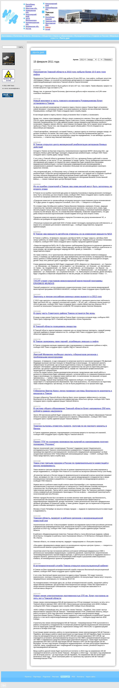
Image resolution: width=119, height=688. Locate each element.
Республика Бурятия (30, 5)
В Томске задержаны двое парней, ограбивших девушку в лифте (66, 341)
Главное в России (100, 36)
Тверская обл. (50, 21)
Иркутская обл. (31, 8)
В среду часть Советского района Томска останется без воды (64, 313)
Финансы (36, 36)
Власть (27, 36)
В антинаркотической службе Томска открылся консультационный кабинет (70, 565)
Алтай (47, 29)
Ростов (28, 29)
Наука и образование (63, 36)
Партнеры (37, 677)
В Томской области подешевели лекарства (54, 326)
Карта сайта (90, 677)
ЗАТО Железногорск (31, 19)
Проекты (28, 677)
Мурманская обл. (32, 26)
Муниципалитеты (82, 36)
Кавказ (48, 27)
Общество (46, 36)
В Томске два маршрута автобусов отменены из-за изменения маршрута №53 (72, 234)
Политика (17, 36)
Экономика (6, 36)
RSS (73, 677)
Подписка (46, 677)
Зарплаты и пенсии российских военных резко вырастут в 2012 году (67, 296)
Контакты (80, 677)
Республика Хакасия (49, 18)
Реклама (55, 677)
